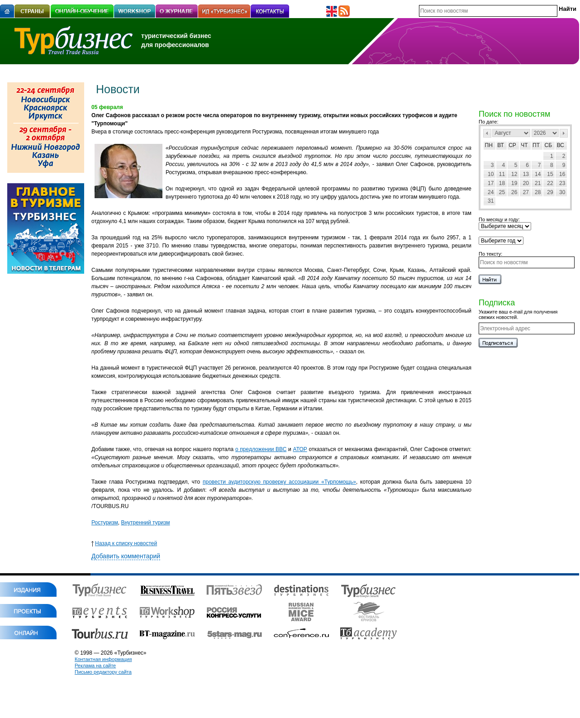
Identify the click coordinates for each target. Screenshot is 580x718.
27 (526, 192)
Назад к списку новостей (124, 543)
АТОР (300, 449)
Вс (560, 145)
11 (502, 174)
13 (526, 174)
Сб (548, 145)
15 (550, 174)
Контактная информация (103, 659)
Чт (524, 145)
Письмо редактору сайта (103, 672)
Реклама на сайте (95, 665)
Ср (512, 145)
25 (502, 192)
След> (564, 133)
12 (514, 174)
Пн (489, 145)
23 (562, 183)
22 (550, 183)
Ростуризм (104, 522)
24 (491, 192)
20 (526, 183)
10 (491, 174)
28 (538, 192)
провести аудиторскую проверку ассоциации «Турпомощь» (279, 482)
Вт (500, 145)
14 (538, 174)
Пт (536, 145)
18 (502, 183)
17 (491, 183)
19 (514, 183)
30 (562, 192)
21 (538, 183)
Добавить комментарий (125, 556)
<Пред (487, 133)
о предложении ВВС (260, 449)
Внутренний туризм (145, 522)
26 (514, 192)
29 (550, 192)
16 (562, 174)
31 (491, 201)
